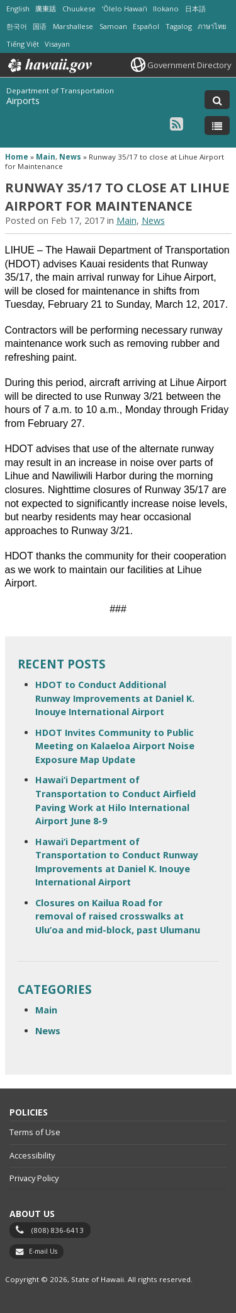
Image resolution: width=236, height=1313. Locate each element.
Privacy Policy (34, 1178)
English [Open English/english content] (18, 8)
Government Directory (189, 65)
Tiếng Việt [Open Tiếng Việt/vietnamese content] (22, 44)
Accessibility (32, 1155)
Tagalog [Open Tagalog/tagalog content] (179, 26)
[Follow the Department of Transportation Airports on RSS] (176, 123)
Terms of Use (34, 1132)
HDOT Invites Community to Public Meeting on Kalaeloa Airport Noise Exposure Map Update (114, 746)
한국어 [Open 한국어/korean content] (16, 26)
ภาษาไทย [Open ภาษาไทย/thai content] (212, 26)
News (70, 156)
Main (45, 156)
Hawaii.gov (48, 65)
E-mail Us (43, 1251)
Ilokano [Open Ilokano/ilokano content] (166, 8)
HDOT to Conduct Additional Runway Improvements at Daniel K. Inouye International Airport (114, 698)
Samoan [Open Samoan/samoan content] (113, 26)
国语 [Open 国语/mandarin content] (40, 26)
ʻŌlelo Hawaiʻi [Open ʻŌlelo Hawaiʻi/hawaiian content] (124, 8)
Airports (23, 101)
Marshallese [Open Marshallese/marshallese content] (73, 26)
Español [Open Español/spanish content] (146, 26)
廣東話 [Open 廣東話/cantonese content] (45, 8)
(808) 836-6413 (57, 1230)
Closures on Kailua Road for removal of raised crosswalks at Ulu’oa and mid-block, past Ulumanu (117, 916)
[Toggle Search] (217, 99)
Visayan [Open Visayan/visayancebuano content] (57, 44)
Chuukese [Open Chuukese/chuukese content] (79, 8)
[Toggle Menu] (217, 125)
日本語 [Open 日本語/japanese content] (195, 8)
